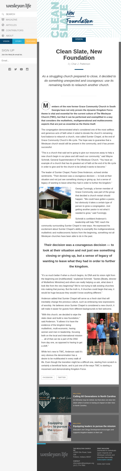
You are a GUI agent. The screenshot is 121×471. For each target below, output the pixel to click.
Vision (6, 41)
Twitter (62, 377)
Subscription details (104, 460)
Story (18, 41)
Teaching (31, 41)
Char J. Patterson (80, 64)
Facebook (48, 377)
